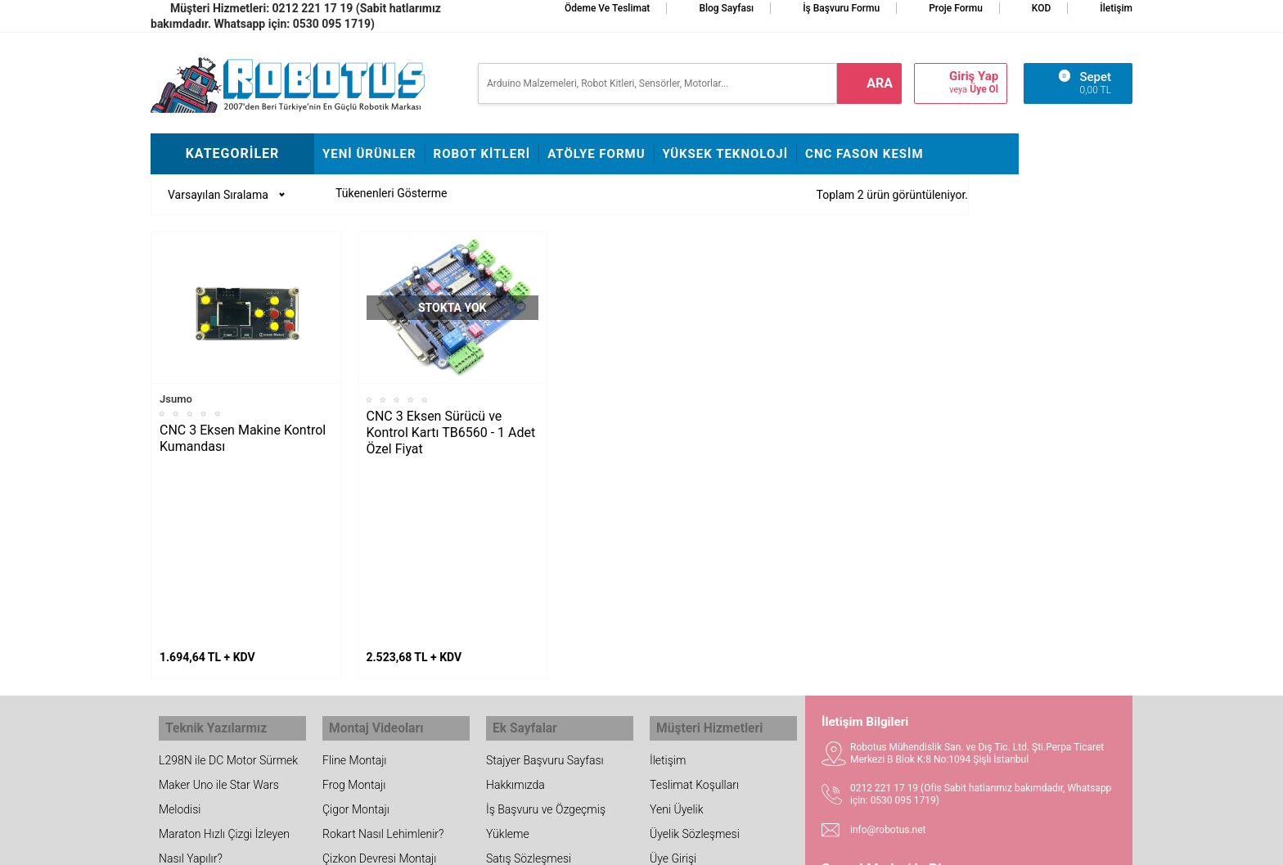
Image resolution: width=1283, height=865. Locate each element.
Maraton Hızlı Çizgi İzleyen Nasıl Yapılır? (224, 654)
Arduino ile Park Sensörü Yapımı (220, 703)
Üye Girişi (673, 666)
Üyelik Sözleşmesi (695, 641)
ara (880, 83)
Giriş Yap (973, 76)
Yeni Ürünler (369, 153)
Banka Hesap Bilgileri (538, 690)
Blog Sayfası (726, 8)
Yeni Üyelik (677, 617)
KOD (1041, 8)
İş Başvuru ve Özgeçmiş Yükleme (545, 629)
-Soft (560, 844)
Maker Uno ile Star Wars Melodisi (219, 605)
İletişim (1116, 8)
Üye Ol (984, 89)
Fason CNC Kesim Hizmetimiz (531, 727)
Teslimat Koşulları (694, 592)
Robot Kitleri (482, 153)
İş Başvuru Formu (841, 8)
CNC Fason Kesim (864, 153)
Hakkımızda (515, 592)
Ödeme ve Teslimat (607, 8)
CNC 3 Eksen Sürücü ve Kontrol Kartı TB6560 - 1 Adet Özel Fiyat (451, 432)
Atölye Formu (596, 153)
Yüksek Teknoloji (726, 153)
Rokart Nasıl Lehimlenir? (382, 641)
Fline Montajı (354, 567)
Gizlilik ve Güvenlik (695, 715)
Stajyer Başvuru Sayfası (545, 567)
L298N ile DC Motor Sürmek (228, 567)
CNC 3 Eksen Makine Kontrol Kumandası (243, 438)
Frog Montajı (353, 592)
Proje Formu (956, 8)
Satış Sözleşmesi (528, 666)
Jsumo (176, 399)
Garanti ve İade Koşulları (710, 690)
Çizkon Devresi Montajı (379, 666)
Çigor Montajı (355, 617)
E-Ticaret (594, 844)
